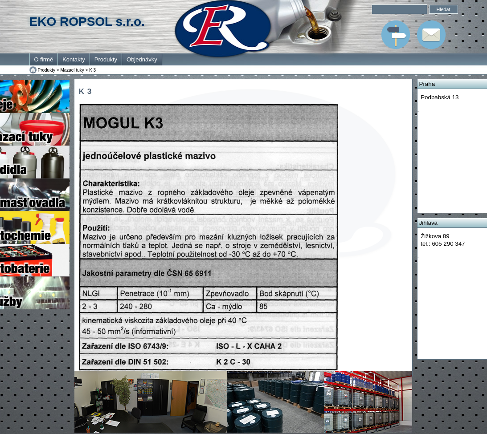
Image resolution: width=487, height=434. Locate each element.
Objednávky (142, 59)
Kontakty (73, 59)
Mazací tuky (72, 70)
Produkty (105, 59)
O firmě (43, 59)
